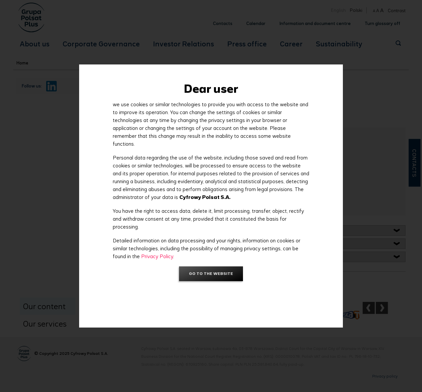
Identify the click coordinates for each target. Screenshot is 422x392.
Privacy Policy (157, 256)
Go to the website (211, 273)
